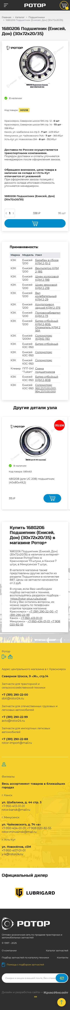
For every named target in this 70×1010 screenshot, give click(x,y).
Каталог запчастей (57, 950)
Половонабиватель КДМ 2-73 (48, 314)
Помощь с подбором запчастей (23, 964)
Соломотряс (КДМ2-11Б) (43, 337)
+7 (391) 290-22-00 (41, 611)
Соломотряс (43, 352)
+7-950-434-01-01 (39, 621)
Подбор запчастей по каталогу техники (25, 957)
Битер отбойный (46, 344)
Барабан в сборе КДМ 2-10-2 (47, 261)
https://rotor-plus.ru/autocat (28, 598)
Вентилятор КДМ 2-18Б (47, 270)
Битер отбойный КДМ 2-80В (46, 378)
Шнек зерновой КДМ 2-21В (46, 286)
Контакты (62, 957)
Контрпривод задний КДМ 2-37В (48, 306)
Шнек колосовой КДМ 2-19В (47, 278)
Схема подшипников (45, 370)
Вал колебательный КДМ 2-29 (46, 296)
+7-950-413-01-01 (31, 618)
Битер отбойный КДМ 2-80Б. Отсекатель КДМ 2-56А (48, 325)
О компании (9, 950)
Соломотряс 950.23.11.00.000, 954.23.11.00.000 (45, 388)
